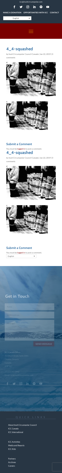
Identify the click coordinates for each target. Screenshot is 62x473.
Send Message (43, 344)
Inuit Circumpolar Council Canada (23, 54)
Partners (12, 458)
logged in (21, 149)
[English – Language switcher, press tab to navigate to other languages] (17, 18)
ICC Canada (13, 428)
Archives (12, 462)
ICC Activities (14, 442)
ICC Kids (12, 449)
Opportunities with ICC (35, 12)
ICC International (15, 432)
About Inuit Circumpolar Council (22, 425)
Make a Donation (12, 12)
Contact (54, 12)
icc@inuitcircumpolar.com (31, 2)
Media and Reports (16, 445)
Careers (11, 466)
